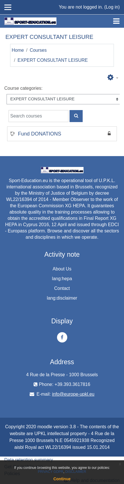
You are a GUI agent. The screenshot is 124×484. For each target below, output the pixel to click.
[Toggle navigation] (116, 21)
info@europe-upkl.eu (73, 394)
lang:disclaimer (62, 298)
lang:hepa (62, 278)
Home (18, 50)
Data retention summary (28, 459)
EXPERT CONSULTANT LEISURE (52, 60)
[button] (112, 78)
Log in (112, 7)
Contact (62, 288)
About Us (62, 268)
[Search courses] (38, 116)
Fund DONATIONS (39, 134)
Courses (38, 50)
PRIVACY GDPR (51, 472)
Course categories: (23, 88)
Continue (62, 479)
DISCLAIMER (75, 472)
